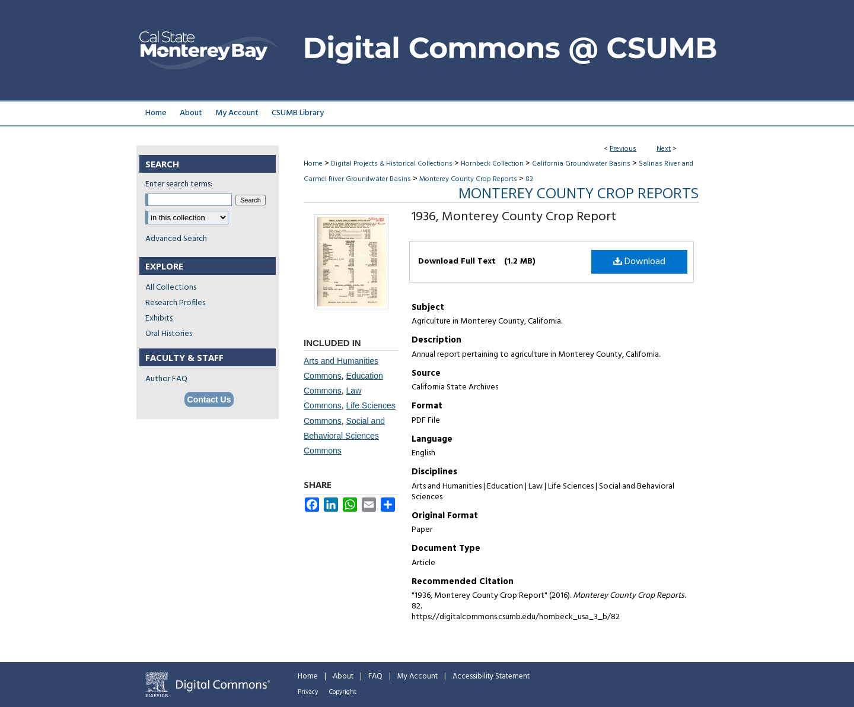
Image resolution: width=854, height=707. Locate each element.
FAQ (375, 676)
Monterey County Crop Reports (468, 179)
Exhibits (159, 318)
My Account (417, 676)
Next (664, 149)
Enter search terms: (178, 184)
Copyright (342, 692)
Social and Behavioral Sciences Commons (344, 435)
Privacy (308, 692)
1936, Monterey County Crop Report (514, 217)
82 (529, 179)
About (343, 676)
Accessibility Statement (491, 676)
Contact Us (209, 399)
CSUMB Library (298, 113)
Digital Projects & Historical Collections (392, 164)
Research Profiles (175, 303)
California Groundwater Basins (581, 164)
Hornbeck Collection (492, 164)
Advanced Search (176, 239)
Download (639, 262)
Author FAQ (166, 379)
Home (313, 164)
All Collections (170, 287)
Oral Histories (168, 334)
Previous (623, 149)
